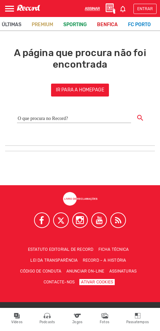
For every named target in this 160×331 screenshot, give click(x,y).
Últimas (11, 25)
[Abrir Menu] (9, 9)
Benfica (107, 25)
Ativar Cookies (97, 282)
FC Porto (139, 25)
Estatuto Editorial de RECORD (61, 249)
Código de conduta (40, 271)
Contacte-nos (59, 282)
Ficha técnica (113, 249)
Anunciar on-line (85, 271)
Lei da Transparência (54, 260)
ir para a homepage (80, 90)
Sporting (75, 25)
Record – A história (104, 260)
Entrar (145, 8)
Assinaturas (123, 271)
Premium (42, 25)
